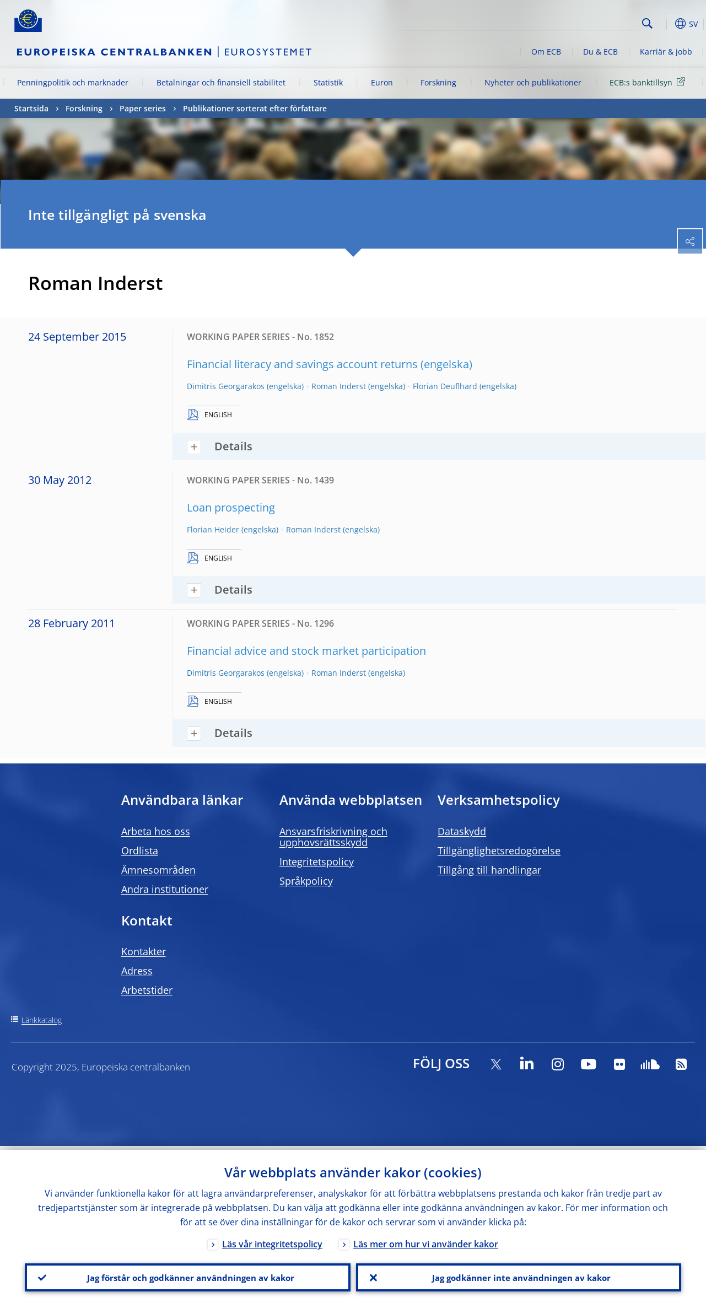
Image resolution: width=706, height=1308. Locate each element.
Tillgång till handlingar (489, 869)
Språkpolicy (306, 880)
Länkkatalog (41, 1020)
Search (647, 23)
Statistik (328, 82)
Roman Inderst (338, 386)
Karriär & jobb (666, 51)
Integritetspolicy (316, 861)
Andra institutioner (164, 889)
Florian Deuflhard (445, 386)
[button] (664, 23)
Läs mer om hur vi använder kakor (425, 1240)
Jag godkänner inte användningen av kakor (518, 1275)
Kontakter (143, 951)
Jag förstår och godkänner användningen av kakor (187, 1275)
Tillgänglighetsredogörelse (499, 850)
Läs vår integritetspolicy (272, 1240)
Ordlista (139, 850)
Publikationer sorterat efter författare (255, 108)
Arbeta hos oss (155, 831)
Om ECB (546, 51)
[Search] (583, 22)
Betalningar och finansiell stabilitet (221, 82)
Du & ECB (600, 51)
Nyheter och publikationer (532, 82)
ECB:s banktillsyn (649, 82)
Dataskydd (462, 831)
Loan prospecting (231, 507)
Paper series (143, 108)
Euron (382, 82)
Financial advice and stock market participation (306, 650)
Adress (137, 970)
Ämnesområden (158, 869)
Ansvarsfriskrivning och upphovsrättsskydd (333, 837)
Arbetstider (147, 990)
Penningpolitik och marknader (72, 82)
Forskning (438, 82)
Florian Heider (213, 529)
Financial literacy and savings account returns (302, 364)
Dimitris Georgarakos (226, 386)
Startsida (31, 108)
